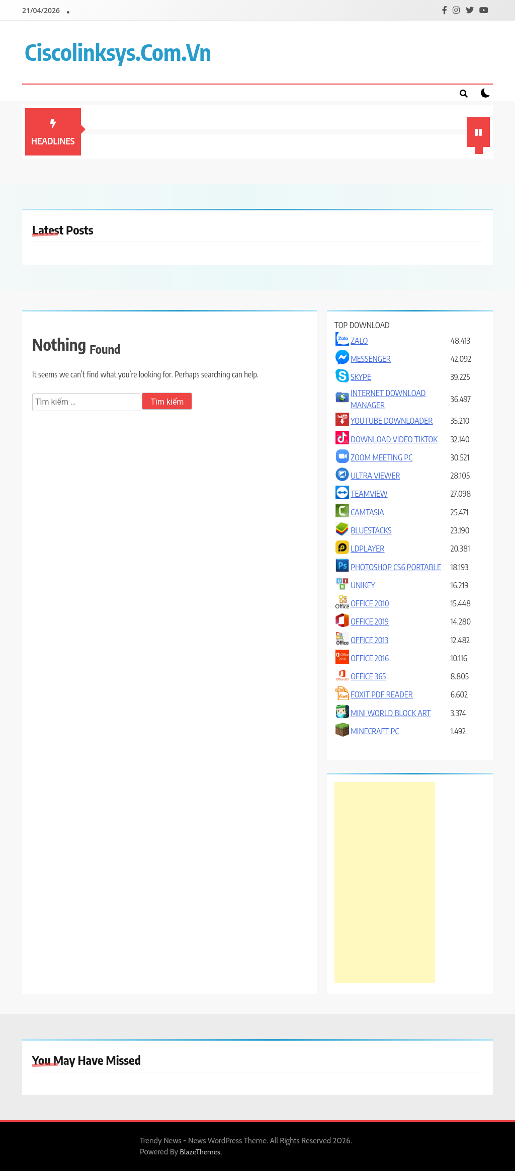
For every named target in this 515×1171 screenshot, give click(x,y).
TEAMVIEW (369, 494)
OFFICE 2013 (369, 640)
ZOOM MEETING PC (381, 457)
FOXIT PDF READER (382, 694)
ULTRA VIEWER (375, 476)
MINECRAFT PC (375, 731)
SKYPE (361, 377)
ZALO (359, 341)
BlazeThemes (200, 1151)
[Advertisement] (384, 882)
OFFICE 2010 (370, 603)
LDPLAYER (367, 548)
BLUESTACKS (371, 530)
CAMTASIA (367, 512)
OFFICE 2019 (370, 621)
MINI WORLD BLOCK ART (391, 713)
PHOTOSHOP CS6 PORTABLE (396, 567)
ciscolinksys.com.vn (118, 52)
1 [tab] (480, 151)
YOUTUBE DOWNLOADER (392, 421)
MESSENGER (371, 359)
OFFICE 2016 (370, 658)
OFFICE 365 (368, 676)
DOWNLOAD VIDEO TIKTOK (394, 439)
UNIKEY (363, 585)
